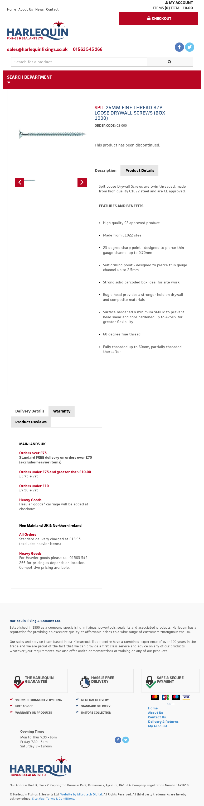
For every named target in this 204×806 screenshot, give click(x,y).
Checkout (159, 18)
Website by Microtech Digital (81, 794)
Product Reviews (31, 421)
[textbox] (79, 61)
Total (176, 7)
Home (11, 9)
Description (105, 170)
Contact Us (157, 717)
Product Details (139, 170)
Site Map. (38, 798)
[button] (19, 182)
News (39, 9)
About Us (25, 9)
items (158, 7)
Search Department (29, 79)
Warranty (61, 411)
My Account (179, 2)
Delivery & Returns (163, 721)
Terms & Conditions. (60, 798)
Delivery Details (29, 411)
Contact (52, 9)
